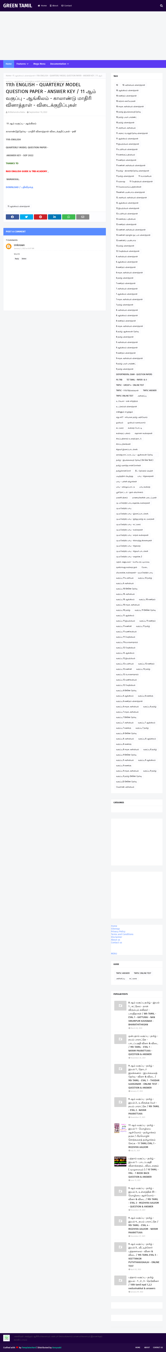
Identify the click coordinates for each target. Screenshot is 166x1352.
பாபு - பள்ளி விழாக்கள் (126, 481)
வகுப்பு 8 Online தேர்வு (126, 733)
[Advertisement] (83, 35)
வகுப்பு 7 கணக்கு (123, 728)
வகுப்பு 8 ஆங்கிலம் (147, 739)
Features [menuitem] (21, 64)
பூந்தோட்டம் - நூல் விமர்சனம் (129, 492)
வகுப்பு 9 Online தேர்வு (126, 755)
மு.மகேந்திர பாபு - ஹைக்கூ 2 (129, 556)
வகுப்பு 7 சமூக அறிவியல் (127, 712)
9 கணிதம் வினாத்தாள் (126, 353)
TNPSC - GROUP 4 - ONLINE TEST (130, 385)
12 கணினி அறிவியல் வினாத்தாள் (131, 230)
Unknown (19, 245)
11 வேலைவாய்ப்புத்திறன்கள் (128, 187)
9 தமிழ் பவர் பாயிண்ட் (126, 364)
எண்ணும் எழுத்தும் (124, 412)
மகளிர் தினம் (122, 498)
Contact (66, 5)
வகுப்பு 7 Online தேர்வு (126, 717)
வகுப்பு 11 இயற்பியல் (125, 621)
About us (115, 939)
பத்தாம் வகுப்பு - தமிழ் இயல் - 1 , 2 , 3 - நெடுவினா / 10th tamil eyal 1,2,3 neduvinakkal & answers (143, 1283)
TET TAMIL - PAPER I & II (137, 380)
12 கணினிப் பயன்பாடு (126, 240)
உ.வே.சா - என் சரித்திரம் (127, 401)
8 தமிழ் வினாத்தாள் (125, 337)
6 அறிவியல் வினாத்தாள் (127, 256)
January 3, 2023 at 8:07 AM (24, 248)
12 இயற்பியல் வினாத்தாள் (127, 208)
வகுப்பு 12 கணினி (124, 669)
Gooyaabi (56, 1347)
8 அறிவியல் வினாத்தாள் (127, 310)
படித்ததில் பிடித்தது (124, 476)
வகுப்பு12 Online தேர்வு (126, 781)
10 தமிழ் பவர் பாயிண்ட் (126, 117)
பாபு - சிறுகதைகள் (145, 476)
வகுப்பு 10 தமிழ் (123, 610)
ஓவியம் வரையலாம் (137, 422)
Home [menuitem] (9, 64)
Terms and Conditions (122, 934)
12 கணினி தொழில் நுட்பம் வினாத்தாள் (133, 235)
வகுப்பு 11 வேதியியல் (125, 637)
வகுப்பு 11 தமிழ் (143, 626)
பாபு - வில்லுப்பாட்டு (125, 487)
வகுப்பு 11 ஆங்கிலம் (125, 615)
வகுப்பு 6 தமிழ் (149, 706)
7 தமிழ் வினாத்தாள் (124, 305)
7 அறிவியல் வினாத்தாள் (127, 289)
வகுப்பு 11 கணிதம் (147, 621)
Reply (17, 259)
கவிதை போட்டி (135, 428)
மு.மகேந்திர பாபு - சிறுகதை (128, 546)
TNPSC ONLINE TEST (124, 396)
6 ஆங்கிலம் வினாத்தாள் (127, 262)
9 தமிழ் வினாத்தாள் (124, 369)
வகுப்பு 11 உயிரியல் (125, 578)
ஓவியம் (119, 422)
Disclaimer (116, 937)
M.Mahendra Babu (16, 112)
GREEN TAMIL (17, 6)
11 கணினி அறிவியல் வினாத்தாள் (130, 165)
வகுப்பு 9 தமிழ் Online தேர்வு (129, 776)
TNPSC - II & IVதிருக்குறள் (127, 390)
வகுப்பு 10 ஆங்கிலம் (125, 599)
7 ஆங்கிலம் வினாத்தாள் (126, 294)
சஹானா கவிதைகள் (143, 433)
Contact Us (158, 1347)
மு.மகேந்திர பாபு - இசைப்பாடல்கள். (132, 514)
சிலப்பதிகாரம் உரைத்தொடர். (129, 439)
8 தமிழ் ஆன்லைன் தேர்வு (127, 331)
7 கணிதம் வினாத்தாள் (126, 283)
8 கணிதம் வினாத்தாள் (126, 321)
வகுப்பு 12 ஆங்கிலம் (125, 653)
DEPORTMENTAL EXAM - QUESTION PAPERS (134, 374)
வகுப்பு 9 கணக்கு (123, 765)
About (54, 5)
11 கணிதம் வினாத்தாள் (126, 160)
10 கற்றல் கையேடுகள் (126, 101)
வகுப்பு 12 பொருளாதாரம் (127, 674)
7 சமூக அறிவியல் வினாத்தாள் (129, 299)
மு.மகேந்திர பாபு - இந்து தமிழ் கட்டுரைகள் (135, 519)
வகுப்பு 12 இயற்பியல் (125, 658)
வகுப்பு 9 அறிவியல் (125, 760)
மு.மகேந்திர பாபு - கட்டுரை (128, 524)
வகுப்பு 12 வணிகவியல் (126, 680)
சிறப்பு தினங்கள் (123, 444)
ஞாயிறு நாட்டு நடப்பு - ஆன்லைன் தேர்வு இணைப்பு (134, 455)
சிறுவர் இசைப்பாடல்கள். (127, 449)
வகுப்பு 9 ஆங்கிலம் (147, 760)
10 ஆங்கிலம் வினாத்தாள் (127, 90)
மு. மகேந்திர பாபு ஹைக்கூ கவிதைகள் (133, 503)
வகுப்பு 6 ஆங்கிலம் (125, 696)
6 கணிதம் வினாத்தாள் (126, 267)
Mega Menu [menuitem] (39, 64)
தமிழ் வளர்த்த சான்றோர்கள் (128, 465)
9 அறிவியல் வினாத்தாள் (127, 342)
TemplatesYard (29, 1347)
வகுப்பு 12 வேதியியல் (125, 648)
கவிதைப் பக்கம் (123, 433)
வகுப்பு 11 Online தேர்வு (145, 610)
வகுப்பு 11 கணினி (124, 626)
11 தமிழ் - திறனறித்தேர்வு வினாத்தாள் (132, 171)
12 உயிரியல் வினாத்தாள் (127, 214)
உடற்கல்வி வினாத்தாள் (126, 406)
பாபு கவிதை (144, 487)
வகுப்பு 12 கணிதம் (146, 664)
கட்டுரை (120, 428)
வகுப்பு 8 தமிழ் (150, 749)
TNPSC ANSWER (149, 390)
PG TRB (119, 380)
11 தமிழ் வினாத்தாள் (125, 176)
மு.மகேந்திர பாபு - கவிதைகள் (129, 530)
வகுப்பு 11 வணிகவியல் (126, 631)
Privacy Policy (118, 931)
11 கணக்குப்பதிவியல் (125, 155)
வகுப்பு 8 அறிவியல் (125, 739)
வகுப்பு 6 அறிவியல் (125, 583)
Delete (24, 259)
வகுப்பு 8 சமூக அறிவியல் (127, 749)
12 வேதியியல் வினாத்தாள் (127, 251)
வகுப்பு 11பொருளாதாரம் (127, 642)
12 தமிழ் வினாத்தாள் (125, 246)
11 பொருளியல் (145, 176)
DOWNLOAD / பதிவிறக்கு (19, 187)
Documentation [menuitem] (58, 64)
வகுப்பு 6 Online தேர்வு (126, 690)
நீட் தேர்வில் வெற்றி (144, 471)
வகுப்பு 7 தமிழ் (142, 728)
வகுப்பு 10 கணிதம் (147, 599)
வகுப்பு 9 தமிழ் (149, 771)
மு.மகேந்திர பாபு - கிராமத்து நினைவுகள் (134, 540)
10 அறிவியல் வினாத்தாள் (133, 85)
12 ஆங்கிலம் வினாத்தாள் (127, 203)
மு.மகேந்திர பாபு (123, 508)
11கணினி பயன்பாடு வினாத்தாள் (130, 192)
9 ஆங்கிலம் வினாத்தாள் (127, 347)
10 (117, 85)
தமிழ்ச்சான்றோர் (123, 471)
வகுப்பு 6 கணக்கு (145, 696)
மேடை (145, 567)
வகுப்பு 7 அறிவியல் (125, 723)
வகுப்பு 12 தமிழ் (145, 578)
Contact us (116, 942)
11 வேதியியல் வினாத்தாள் (141, 181)
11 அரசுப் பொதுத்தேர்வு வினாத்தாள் (132, 133)
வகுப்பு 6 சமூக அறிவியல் (127, 706)
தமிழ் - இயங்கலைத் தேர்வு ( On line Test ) (134, 460)
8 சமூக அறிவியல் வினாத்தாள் (129, 326)
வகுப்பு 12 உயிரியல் (125, 664)
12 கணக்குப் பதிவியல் (126, 219)
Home (42, 5)
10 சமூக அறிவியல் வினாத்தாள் (130, 106)
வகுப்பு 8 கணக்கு (123, 744)
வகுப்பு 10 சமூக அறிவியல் (128, 605)
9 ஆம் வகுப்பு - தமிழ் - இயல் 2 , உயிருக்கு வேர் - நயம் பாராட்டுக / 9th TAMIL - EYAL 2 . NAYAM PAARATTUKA (143, 1106)
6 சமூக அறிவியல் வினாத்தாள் (129, 272)
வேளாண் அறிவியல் (125, 787)
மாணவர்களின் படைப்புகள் (144, 498)
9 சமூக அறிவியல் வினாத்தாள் (129, 358)
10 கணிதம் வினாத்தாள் (126, 96)
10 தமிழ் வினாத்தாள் (125, 122)
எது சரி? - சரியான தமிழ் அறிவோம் (132, 417)
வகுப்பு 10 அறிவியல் (125, 594)
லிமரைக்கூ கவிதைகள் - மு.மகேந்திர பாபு (134, 573)
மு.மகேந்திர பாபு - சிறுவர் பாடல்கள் (132, 551)
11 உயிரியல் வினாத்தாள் (127, 149)
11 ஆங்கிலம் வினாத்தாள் (24, 76)
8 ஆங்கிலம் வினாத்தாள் (127, 315)
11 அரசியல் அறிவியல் (126, 128)
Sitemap (115, 928)
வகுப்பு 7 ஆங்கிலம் (146, 723)
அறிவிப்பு (142, 396)
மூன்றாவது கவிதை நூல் (126, 567)
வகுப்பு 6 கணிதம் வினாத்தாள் (129, 701)
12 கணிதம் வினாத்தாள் (126, 224)
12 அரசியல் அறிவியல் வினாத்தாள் (131, 197)
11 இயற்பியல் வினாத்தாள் (127, 144)
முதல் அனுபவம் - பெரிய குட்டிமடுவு (132, 562)
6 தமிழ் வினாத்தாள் (124, 278)
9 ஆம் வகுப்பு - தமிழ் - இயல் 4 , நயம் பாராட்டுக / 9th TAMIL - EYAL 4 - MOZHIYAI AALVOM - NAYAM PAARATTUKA (143, 1225)
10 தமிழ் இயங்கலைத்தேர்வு (128, 112)
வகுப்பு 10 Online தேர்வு (126, 589)
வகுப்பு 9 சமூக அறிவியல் (127, 771)
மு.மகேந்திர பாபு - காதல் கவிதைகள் (132, 535)
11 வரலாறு (120, 181)
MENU (114, 953)
